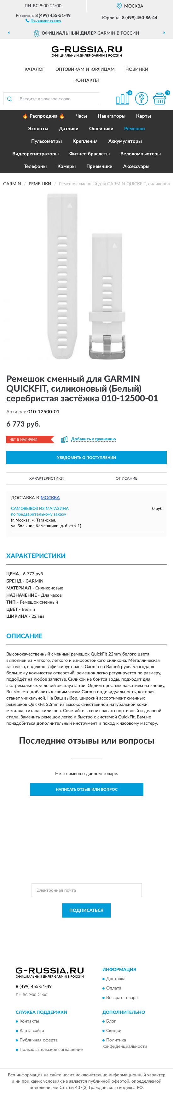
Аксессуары (136, 166)
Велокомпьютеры (140, 154)
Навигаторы (111, 116)
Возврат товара (122, 998)
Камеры (66, 166)
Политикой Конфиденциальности (117, 925)
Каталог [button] (35, 69)
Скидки (113, 1031)
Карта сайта (32, 1031)
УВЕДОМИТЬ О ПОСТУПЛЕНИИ (86, 458)
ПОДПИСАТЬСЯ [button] (86, 910)
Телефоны (35, 166)
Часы (81, 116)
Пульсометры (46, 141)
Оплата (113, 988)
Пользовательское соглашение (51, 1050)
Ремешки (134, 128)
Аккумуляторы (125, 141)
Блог (111, 1021)
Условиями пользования (88, 930)
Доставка (115, 979)
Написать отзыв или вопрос (87, 789)
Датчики (68, 128)
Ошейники (101, 128)
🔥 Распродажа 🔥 (43, 116)
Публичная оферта (39, 1040)
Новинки (136, 69)
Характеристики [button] (46, 478)
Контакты (86, 80)
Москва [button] (50, 498)
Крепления (85, 141)
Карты (143, 116)
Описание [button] (126, 478)
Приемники (99, 166)
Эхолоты (38, 128)
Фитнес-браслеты (89, 154)
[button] (43, 20)
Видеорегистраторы (35, 154)
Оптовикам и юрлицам (85, 69)
